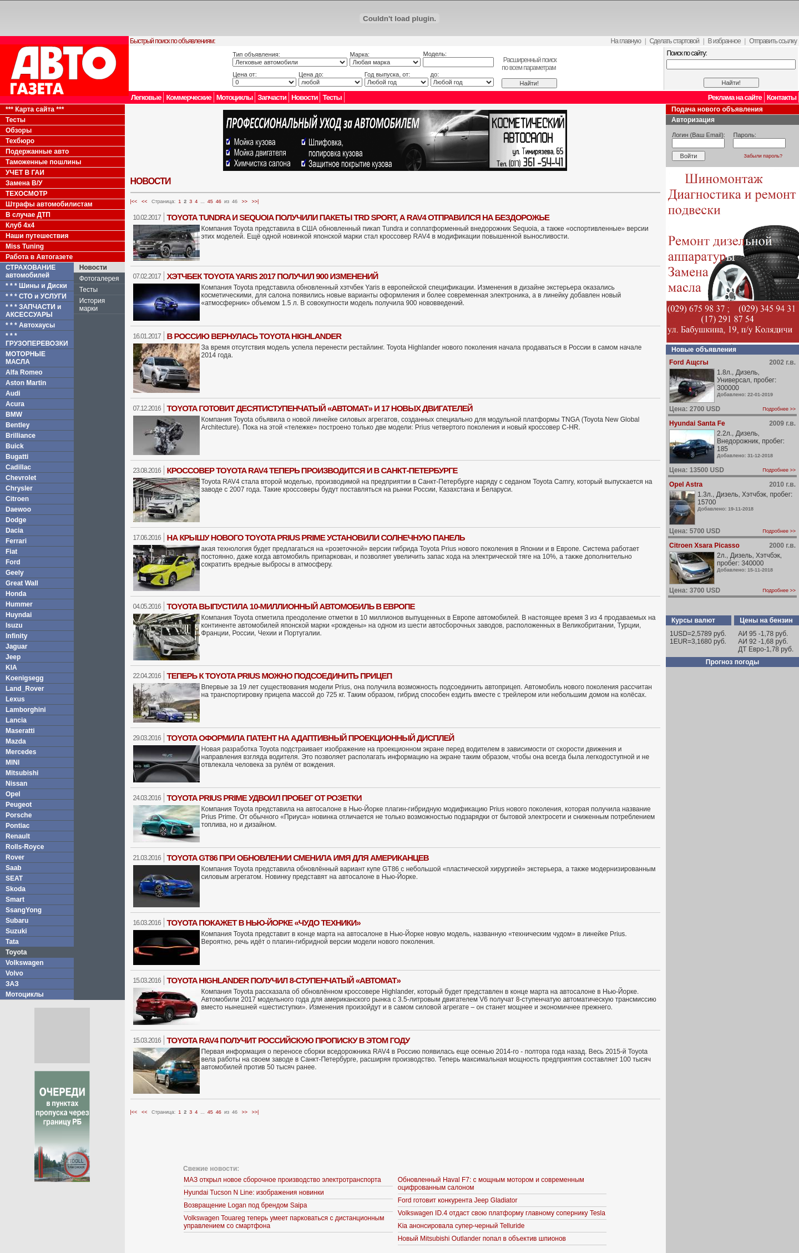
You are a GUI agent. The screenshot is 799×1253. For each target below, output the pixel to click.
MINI (12, 762)
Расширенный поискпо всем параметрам (529, 64)
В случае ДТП (28, 215)
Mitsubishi (22, 773)
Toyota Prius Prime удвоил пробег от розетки (264, 797)
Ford (13, 562)
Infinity (16, 636)
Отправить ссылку (773, 41)
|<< (134, 201)
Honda (16, 594)
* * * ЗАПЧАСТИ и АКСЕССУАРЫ (34, 311)
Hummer (19, 604)
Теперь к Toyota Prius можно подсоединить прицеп (279, 675)
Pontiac (17, 826)
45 (210, 201)
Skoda (16, 889)
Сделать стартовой (674, 41)
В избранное (723, 41)
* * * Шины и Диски (36, 286)
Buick (15, 446)
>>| (255, 201)
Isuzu (14, 625)
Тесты (331, 97)
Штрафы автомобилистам (49, 204)
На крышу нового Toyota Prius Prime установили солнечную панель (316, 537)
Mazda (16, 741)
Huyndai (19, 615)
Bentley (17, 425)
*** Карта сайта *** (35, 109)
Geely (15, 573)
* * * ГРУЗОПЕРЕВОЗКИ (37, 339)
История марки (92, 304)
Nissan (16, 783)
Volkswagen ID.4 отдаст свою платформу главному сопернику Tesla (501, 1213)
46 (218, 201)
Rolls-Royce (25, 847)
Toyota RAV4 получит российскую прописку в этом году (288, 1040)
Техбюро (20, 141)
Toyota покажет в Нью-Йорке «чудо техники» (264, 922)
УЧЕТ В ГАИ (25, 172)
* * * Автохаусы (30, 325)
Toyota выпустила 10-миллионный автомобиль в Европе (291, 606)
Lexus (15, 699)
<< (144, 201)
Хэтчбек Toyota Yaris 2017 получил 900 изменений (272, 276)
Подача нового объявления (717, 109)
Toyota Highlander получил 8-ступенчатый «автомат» (284, 980)
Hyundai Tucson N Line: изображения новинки (254, 1192)
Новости (304, 97)
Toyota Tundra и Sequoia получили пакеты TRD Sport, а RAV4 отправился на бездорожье (358, 217)
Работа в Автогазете (39, 257)
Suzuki (16, 931)
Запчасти (271, 97)
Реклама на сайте (735, 97)
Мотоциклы (234, 97)
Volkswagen (24, 963)
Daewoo (18, 509)
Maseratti (20, 731)
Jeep (13, 657)
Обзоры (19, 130)
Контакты (781, 97)
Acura (15, 404)
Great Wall (22, 583)
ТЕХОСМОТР (27, 194)
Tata (12, 942)
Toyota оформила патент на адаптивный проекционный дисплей (310, 737)
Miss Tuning (25, 246)
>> (245, 201)
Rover (15, 857)
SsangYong (24, 910)
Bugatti (17, 457)
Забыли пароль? (763, 156)
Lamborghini (26, 710)
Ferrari (16, 541)
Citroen (17, 499)
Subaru (17, 920)
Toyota (16, 952)
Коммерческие (188, 97)
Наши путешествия (37, 236)
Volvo (14, 973)
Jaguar (16, 646)
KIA (11, 667)
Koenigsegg (25, 678)
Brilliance (21, 435)
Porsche (19, 815)
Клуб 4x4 (20, 225)
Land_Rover (25, 689)
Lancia (16, 720)
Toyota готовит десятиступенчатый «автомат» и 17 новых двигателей (320, 408)
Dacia (14, 530)
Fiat (11, 551)
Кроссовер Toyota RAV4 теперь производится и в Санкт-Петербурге (312, 470)
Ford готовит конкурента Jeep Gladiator (458, 1200)
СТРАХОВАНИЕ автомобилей (30, 271)
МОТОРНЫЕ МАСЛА (25, 358)
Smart (15, 899)
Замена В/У (24, 183)
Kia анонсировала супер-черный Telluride (461, 1226)
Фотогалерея (99, 278)
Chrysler (19, 488)
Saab (14, 868)
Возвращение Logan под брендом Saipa (245, 1205)
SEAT (14, 878)
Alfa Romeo (24, 372)
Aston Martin (26, 383)
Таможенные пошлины (43, 162)
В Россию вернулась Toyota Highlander (254, 336)
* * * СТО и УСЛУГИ (36, 296)
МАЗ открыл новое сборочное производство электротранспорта (282, 1180)
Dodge (16, 520)
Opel (13, 794)
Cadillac (18, 467)
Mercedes (21, 752)
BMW (14, 414)
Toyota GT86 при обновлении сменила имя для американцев (298, 857)
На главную (626, 41)
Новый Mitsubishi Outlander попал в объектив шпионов (482, 1238)
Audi (13, 393)
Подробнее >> (779, 409)
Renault (18, 836)
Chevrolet (21, 478)
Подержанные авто (37, 151)
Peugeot (19, 805)
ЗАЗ (12, 984)
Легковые (146, 97)
